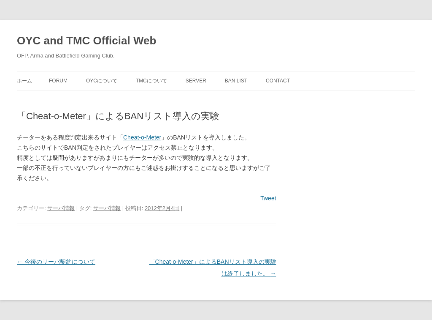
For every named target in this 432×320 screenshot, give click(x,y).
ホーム (24, 81)
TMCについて (151, 81)
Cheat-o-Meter (142, 137)
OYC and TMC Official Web (86, 40)
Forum (58, 81)
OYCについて (101, 81)
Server (196, 81)
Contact (278, 81)
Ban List (236, 81)
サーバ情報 (61, 208)
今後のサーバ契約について (56, 261)
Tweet (268, 198)
